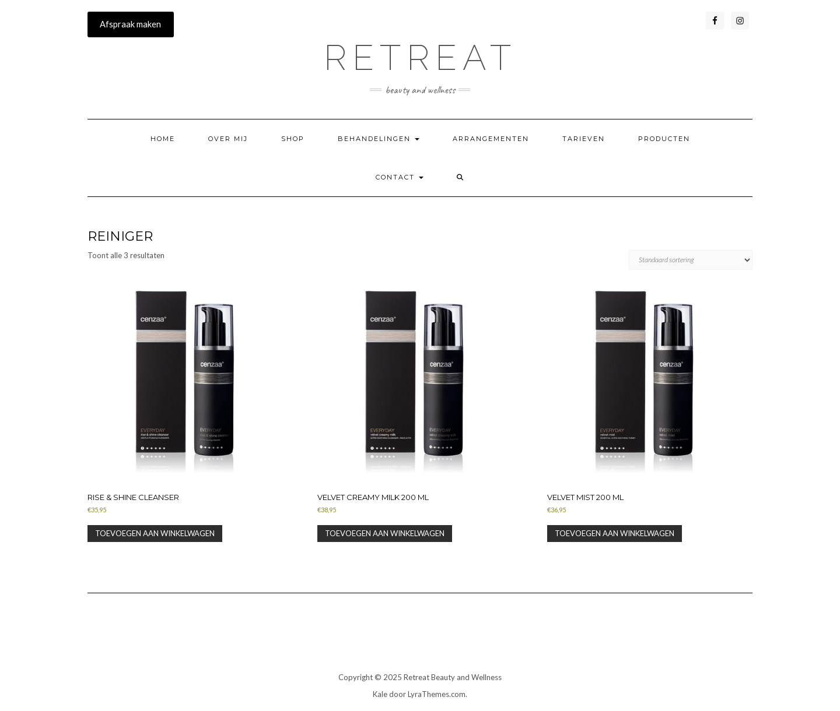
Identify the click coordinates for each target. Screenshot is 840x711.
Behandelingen (378, 139)
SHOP (292, 139)
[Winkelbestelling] (690, 260)
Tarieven (583, 139)
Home (162, 139)
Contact (400, 177)
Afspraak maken (130, 24)
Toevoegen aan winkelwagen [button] (155, 533)
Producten (664, 139)
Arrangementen (491, 139)
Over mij (228, 139)
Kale (380, 694)
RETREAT (420, 57)
